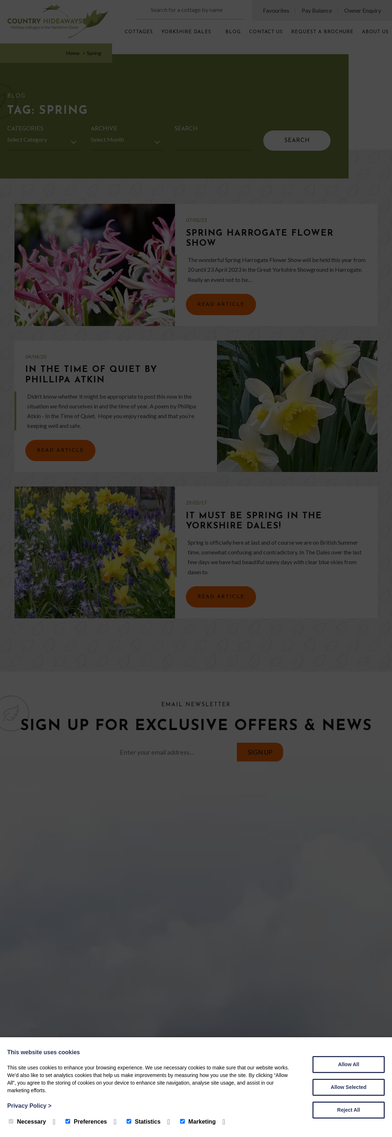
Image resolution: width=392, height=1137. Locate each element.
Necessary (27, 1122)
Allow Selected (349, 1087)
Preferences (86, 1122)
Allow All (348, 1064)
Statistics (144, 1122)
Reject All (348, 1110)
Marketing (198, 1122)
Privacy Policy (29, 1106)
